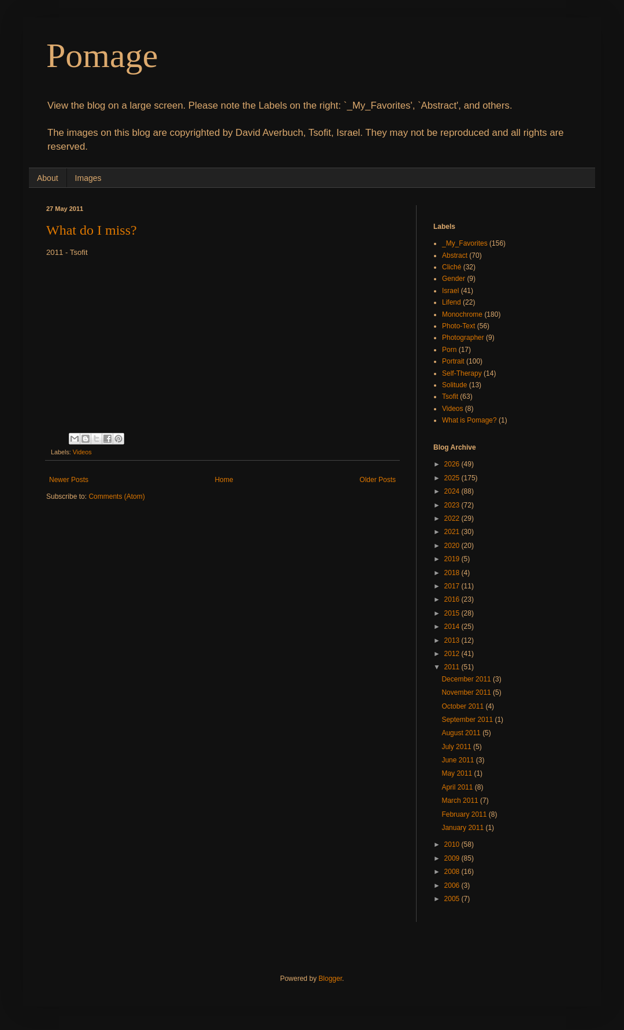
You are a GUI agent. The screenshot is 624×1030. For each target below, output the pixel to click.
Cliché (451, 267)
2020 (453, 546)
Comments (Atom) (116, 496)
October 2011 (463, 706)
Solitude (454, 385)
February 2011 (464, 814)
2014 (453, 627)
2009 (453, 858)
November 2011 (467, 692)
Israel (450, 291)
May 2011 (457, 773)
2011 (453, 667)
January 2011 (463, 828)
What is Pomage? (469, 420)
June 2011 (458, 760)
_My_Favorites (465, 243)
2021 (453, 532)
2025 (453, 478)
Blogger (330, 979)
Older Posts (377, 480)
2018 (453, 573)
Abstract (454, 255)
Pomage (102, 55)
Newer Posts (68, 480)
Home (224, 480)
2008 (453, 872)
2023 (453, 505)
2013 (453, 640)
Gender (453, 279)
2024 (453, 491)
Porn (449, 350)
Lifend (451, 302)
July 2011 (457, 747)
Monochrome (462, 314)
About (47, 178)
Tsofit (450, 396)
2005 (453, 899)
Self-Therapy (462, 373)
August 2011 (461, 733)
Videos (82, 452)
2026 (453, 464)
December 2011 (467, 679)
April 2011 (457, 787)
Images (88, 178)
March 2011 (460, 800)
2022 (453, 518)
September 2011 (468, 720)
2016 (453, 599)
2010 (453, 844)
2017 (453, 586)
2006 (453, 885)
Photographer (463, 338)
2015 (453, 613)
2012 (453, 654)
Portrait (453, 361)
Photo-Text (458, 326)
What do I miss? (91, 230)
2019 (453, 559)
